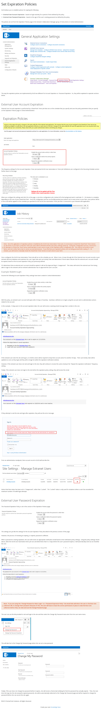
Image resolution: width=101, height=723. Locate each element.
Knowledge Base (56, 707)
